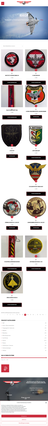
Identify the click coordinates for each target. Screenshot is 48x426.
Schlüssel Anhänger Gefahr (12, 259)
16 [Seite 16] (33, 311)
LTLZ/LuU (12, 149)
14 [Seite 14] (27, 311)
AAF (3, 320)
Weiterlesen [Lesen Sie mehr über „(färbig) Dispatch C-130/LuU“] (12, 225)
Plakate (4, 340)
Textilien (4, 347)
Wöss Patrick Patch (12, 294)
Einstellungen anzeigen (24, 423)
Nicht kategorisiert (6, 332)
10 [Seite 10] (17, 311)
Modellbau (4, 330)
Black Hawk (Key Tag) (12, 109)
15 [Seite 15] (30, 311)
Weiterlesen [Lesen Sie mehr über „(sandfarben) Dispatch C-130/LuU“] (36, 225)
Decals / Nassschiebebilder (8, 322)
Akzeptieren (24, 416)
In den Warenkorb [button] (12, 82)
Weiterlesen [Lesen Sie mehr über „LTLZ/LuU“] (12, 154)
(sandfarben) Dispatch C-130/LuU (36, 220)
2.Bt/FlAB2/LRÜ (36, 149)
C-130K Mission (36, 75)
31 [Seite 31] (37, 311)
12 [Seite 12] (22, 311)
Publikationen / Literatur (7, 342)
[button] (46, 402)
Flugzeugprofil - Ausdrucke (8, 325)
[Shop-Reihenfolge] (12, 46)
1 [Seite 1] (7, 311)
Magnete (4, 327)
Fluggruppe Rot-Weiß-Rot (36, 185)
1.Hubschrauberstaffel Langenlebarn (36, 110)
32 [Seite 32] (40, 311)
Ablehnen (24, 419)
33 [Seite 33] (42, 311)
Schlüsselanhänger (6, 345)
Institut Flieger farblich (12, 75)
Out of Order (5, 335)
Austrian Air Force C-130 (36, 259)
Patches (4, 337)
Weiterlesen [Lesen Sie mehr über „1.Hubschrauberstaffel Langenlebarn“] (36, 116)
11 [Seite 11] (19, 311)
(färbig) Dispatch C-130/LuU (12, 220)
